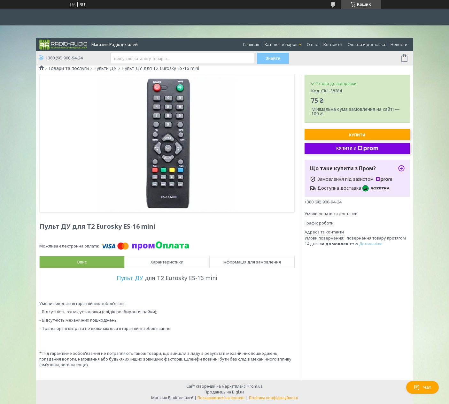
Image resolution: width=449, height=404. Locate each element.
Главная (251, 44)
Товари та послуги (68, 68)
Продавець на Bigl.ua (224, 392)
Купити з (357, 148)
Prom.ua (255, 386)
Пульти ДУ (105, 68)
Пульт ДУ (130, 278)
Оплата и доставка (366, 44)
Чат (422, 387)
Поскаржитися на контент (221, 397)
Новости (399, 44)
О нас (312, 44)
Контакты (332, 44)
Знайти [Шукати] (273, 58)
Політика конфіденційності (273, 397)
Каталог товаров (281, 44)
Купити (357, 135)
